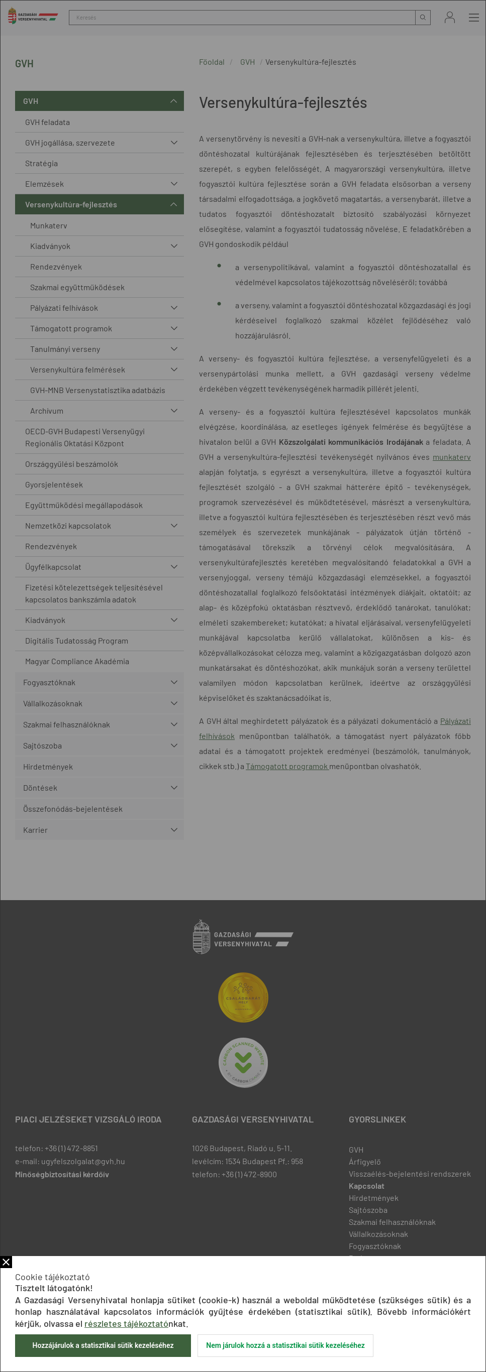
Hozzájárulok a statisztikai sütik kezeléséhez (102, 1345)
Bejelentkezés (450, 17)
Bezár (6, 1262)
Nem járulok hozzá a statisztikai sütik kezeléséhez (285, 1345)
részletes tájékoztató (126, 1323)
